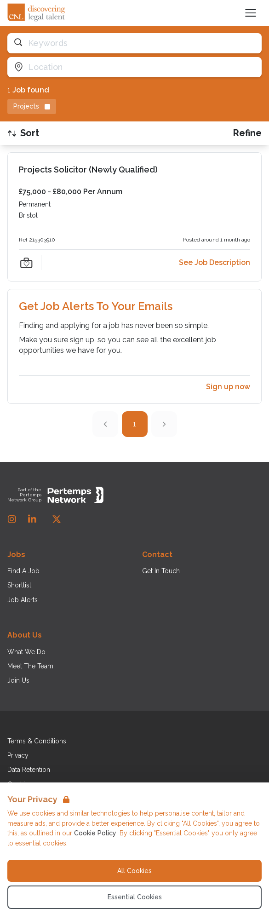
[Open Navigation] (251, 13)
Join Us (18, 680)
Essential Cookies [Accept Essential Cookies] (135, 897)
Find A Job (23, 571)
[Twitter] (56, 519)
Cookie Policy (95, 833)
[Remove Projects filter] (31, 106)
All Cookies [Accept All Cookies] (134, 870)
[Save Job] (26, 263)
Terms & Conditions (36, 741)
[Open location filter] (134, 67)
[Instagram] (12, 519)
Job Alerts (22, 600)
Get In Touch (161, 571)
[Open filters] (247, 133)
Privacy (18, 755)
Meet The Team (30, 666)
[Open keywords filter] (134, 43)
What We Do (26, 652)
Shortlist (19, 585)
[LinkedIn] (32, 519)
